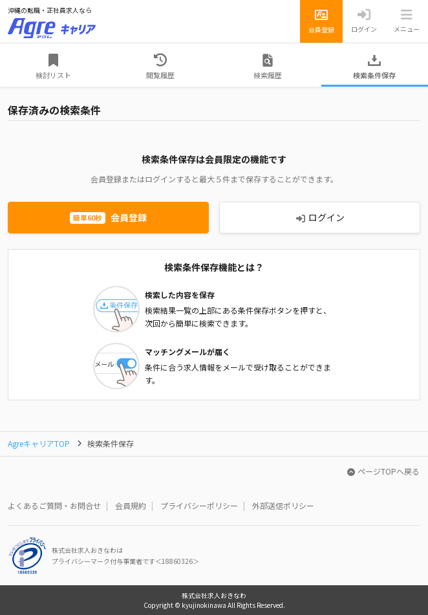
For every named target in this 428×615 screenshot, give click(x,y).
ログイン (320, 217)
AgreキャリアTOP (39, 443)
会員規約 (130, 505)
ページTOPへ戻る (383, 471)
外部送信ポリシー (283, 505)
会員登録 (108, 217)
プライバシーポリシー (199, 505)
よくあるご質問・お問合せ (54, 505)
